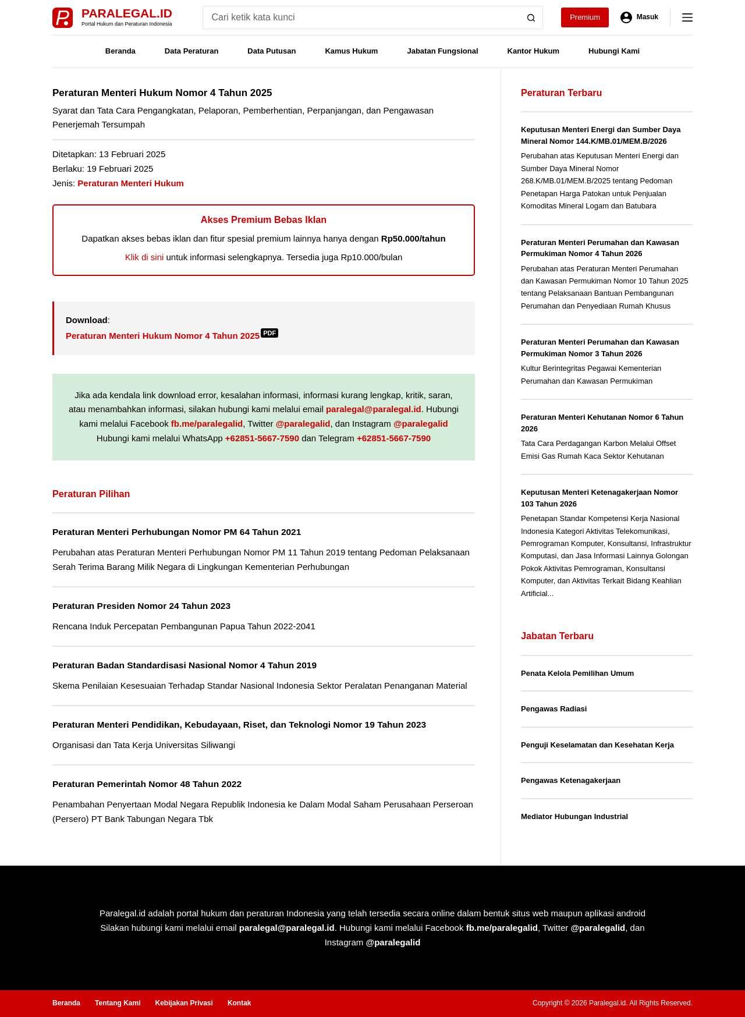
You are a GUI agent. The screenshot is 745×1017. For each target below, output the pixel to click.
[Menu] (687, 17)
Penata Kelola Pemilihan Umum (577, 673)
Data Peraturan (191, 51)
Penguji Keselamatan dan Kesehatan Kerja (597, 744)
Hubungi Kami (614, 51)
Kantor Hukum (534, 51)
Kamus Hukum (351, 51)
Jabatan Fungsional (442, 51)
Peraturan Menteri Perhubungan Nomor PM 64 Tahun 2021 (176, 532)
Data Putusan (271, 51)
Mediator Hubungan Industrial (574, 816)
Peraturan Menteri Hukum (130, 183)
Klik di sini (144, 257)
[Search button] (531, 17)
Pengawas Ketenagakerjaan (570, 780)
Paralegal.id (126, 13)
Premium (585, 17)
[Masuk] (639, 17)
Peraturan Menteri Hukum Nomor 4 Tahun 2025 (172, 336)
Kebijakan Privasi (183, 1003)
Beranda (120, 51)
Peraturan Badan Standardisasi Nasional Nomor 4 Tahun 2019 (184, 665)
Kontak (239, 1003)
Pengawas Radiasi (554, 708)
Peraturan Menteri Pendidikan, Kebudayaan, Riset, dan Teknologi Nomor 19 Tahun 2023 (239, 724)
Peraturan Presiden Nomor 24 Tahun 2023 (141, 606)
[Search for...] (361, 17)
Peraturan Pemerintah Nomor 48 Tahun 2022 (147, 784)
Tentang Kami (117, 1003)
